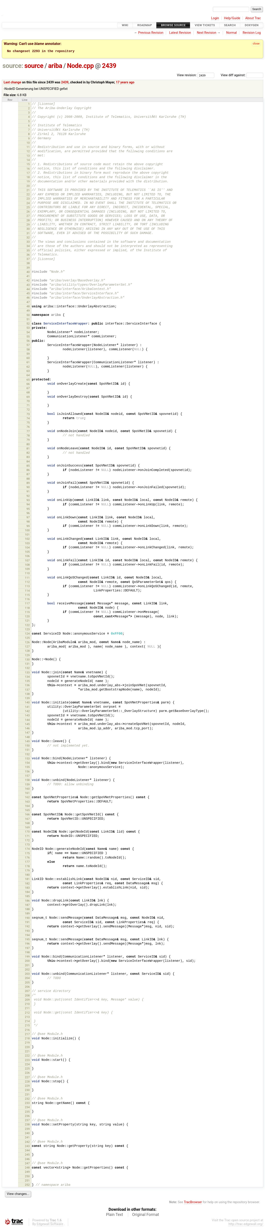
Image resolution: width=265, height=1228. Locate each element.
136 (27, 685)
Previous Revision (150, 33)
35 (28, 250)
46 (28, 297)
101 (27, 534)
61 (28, 362)
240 (27, 1133)
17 (28, 173)
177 (27, 861)
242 (27, 1142)
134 (27, 676)
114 (27, 590)
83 (28, 457)
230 (27, 1090)
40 (28, 272)
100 (27, 530)
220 (27, 1047)
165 (27, 810)
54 (28, 332)
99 (28, 526)
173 (27, 844)
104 (27, 547)
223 (27, 1060)
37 (28, 259)
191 (27, 922)
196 (27, 943)
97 (28, 517)
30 (28, 228)
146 (27, 728)
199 (27, 956)
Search (230, 25)
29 (28, 224)
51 (28, 319)
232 (27, 1098)
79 (28, 439)
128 (27, 650)
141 (27, 707)
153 (27, 758)
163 (27, 801)
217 (27, 1034)
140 (27, 702)
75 (28, 422)
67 (28, 388)
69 (28, 397)
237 (27, 1120)
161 (27, 793)
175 (27, 853)
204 (27, 978)
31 (28, 233)
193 (27, 931)
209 (27, 999)
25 (28, 207)
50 (28, 315)
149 (27, 741)
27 (28, 215)
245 (27, 1154)
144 (27, 720)
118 (27, 608)
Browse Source (173, 25)
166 (27, 814)
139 (27, 698)
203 (27, 973)
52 (28, 323)
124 (27, 633)
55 (28, 336)
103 (27, 543)
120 (27, 616)
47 (28, 302)
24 (28, 203)
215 (27, 1025)
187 (27, 905)
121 (27, 620)
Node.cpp (80, 66)
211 (27, 1008)
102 (27, 538)
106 (27, 556)
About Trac (253, 18)
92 (28, 496)
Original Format (145, 1214)
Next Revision (206, 33)
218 (27, 1038)
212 (27, 1012)
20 (28, 186)
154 (27, 762)
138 (27, 694)
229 (27, 1085)
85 (28, 465)
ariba (55, 66)
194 (27, 935)
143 (27, 715)
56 (28, 340)
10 (28, 142)
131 (27, 663)
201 (27, 965)
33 (28, 241)
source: (12, 66)
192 (27, 926)
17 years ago (125, 82)
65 (28, 379)
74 (28, 418)
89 (28, 483)
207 (27, 991)
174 (27, 848)
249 (27, 1171)
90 (28, 487)
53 (28, 327)
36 (28, 254)
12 (28, 151)
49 (28, 310)
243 (27, 1146)
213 (27, 1017)
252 (27, 1184)
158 (27, 780)
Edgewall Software (50, 1224)
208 (27, 995)
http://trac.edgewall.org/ (245, 1224)
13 (28, 155)
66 (28, 384)
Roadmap (144, 25)
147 (27, 732)
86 (28, 470)
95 (28, 509)
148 (27, 737)
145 (27, 724)
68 (28, 392)
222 (27, 1055)
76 (28, 426)
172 (27, 840)
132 (27, 668)
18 (28, 177)
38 (28, 263)
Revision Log (252, 33)
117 (27, 603)
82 (28, 452)
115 (27, 595)
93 (28, 500)
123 (27, 629)
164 (27, 806)
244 (27, 1150)
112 (27, 582)
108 (27, 564)
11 (28, 147)
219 (27, 1042)
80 (28, 444)
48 (28, 306)
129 (27, 655)
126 (27, 642)
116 (27, 599)
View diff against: (242, 75)
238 (27, 1124)
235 (27, 1111)
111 (27, 577)
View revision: (187, 75)
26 (28, 211)
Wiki (125, 25)
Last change (12, 82)
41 (28, 276)
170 (27, 831)
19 (28, 181)
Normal (231, 33)
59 (28, 353)
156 (27, 771)
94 (28, 504)
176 (27, 857)
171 (27, 836)
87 (28, 474)
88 (28, 478)
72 (28, 409)
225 (27, 1068)
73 (28, 414)
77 (28, 431)
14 (28, 160)
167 (27, 819)
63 (28, 371)
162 (27, 797)
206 (27, 986)
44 (28, 289)
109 (27, 569)
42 (28, 280)
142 (27, 711)
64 (28, 375)
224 (27, 1064)
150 (27, 745)
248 (27, 1167)
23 (28, 198)
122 (27, 625)
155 (27, 767)
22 (28, 194)
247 (27, 1163)
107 (27, 560)
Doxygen (252, 25)
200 (27, 960)
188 (27, 909)
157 (27, 775)
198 (27, 952)
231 (27, 1094)
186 (27, 900)
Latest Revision (180, 33)
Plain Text (114, 1214)
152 (27, 754)
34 (28, 246)
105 (27, 551)
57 (28, 345)
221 (27, 1051)
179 (27, 870)
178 (27, 866)
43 (28, 285)
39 (28, 267)
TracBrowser (193, 1202)
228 (27, 1081)
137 (27, 689)
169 (27, 827)
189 (27, 913)
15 (28, 164)
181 (27, 879)
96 (28, 513)
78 (28, 435)
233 (27, 1103)
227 (27, 1077)
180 (27, 874)
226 (27, 1072)
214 (27, 1021)
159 (27, 784)
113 (27, 586)
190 (27, 918)
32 (28, 237)
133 (27, 672)
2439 (109, 66)
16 (28, 168)
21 (28, 190)
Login (215, 18)
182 (27, 883)
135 (27, 681)
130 (27, 659)
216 (27, 1030)
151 (27, 749)
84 (28, 461)
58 (28, 349)
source (33, 66)
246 (27, 1159)
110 (27, 573)
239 (27, 1129)
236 (27, 1116)
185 (27, 896)
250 (27, 1176)
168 (27, 823)
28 (28, 220)
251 (27, 1180)
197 (27, 948)
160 (27, 788)
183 (27, 887)
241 (27, 1137)
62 (28, 366)
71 (28, 405)
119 (27, 612)
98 (28, 521)
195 (27, 939)
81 (28, 448)
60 (28, 358)
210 (27, 1004)
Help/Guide (232, 18)
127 (27, 646)
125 (27, 637)
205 (27, 982)
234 (27, 1107)
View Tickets (205, 25)
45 (28, 293)
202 (27, 969)
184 (27, 892)
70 (28, 401)
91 (28, 491)
